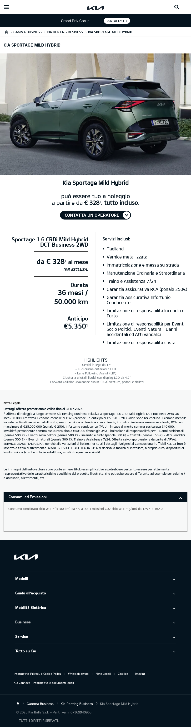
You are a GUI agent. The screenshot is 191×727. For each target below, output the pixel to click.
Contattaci (115, 20)
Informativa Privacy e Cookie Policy (37, 673)
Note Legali (103, 673)
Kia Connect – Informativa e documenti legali (44, 682)
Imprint (140, 673)
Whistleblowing (78, 673)
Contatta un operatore (92, 215)
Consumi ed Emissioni (28, 496)
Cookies (123, 673)
